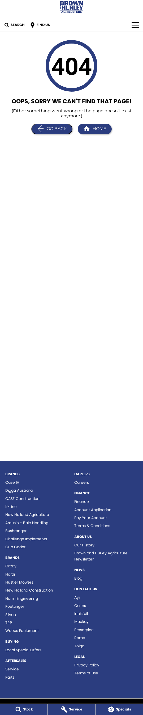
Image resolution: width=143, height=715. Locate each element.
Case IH (12, 482)
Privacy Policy (86, 665)
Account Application (92, 509)
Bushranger (16, 530)
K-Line (11, 506)
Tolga (79, 646)
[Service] (71, 709)
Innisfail (81, 613)
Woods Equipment (22, 630)
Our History (84, 545)
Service (12, 669)
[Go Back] (51, 129)
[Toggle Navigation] (135, 25)
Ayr (77, 597)
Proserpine (84, 629)
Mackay (81, 621)
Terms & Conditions (92, 525)
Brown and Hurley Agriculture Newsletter (101, 556)
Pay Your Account (90, 517)
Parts (9, 677)
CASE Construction (22, 498)
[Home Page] (95, 129)
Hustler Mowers (19, 582)
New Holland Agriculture (27, 514)
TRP (8, 622)
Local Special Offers (23, 650)
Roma (79, 637)
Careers (81, 482)
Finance (81, 501)
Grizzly (10, 566)
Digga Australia (19, 490)
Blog (78, 578)
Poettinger (14, 606)
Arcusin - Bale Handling (26, 522)
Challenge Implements (26, 539)
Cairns (80, 605)
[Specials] (119, 709)
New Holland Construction (29, 590)
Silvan (10, 614)
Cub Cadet (15, 547)
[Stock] (23, 709)
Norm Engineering (21, 598)
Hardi (10, 574)
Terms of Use (86, 673)
